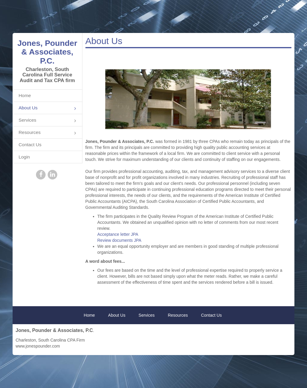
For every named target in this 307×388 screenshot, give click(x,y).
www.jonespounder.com (38, 346)
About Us (47, 108)
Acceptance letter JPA (118, 234)
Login (24, 156)
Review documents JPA (119, 240)
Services (47, 120)
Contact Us (30, 144)
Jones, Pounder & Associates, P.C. (47, 52)
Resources (47, 133)
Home (25, 95)
